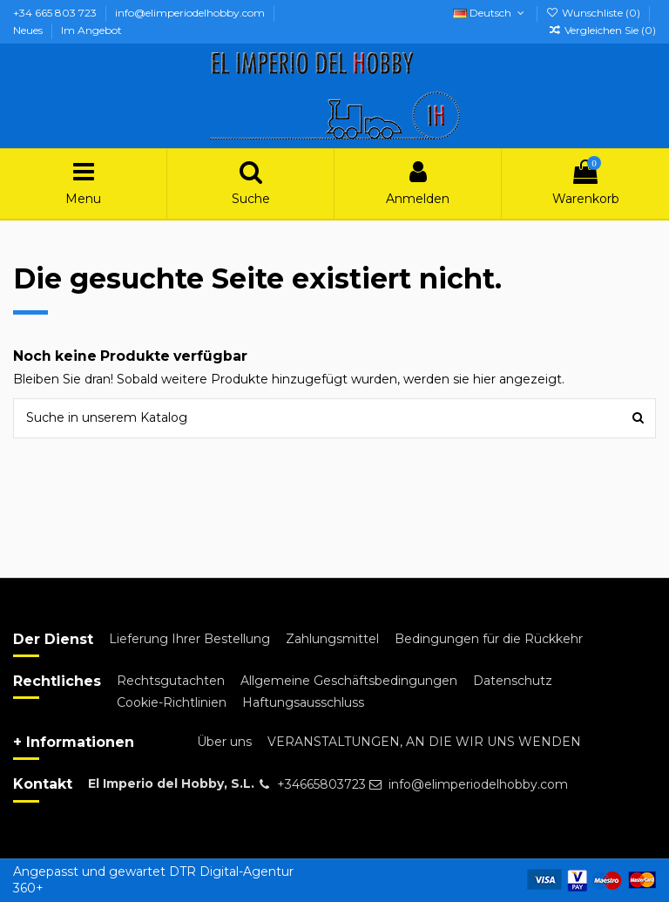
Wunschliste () (594, 12)
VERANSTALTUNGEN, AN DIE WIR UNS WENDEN (424, 741)
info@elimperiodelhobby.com (191, 12)
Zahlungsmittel (332, 639)
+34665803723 (321, 784)
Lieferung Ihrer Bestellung (189, 639)
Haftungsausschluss (303, 702)
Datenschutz (512, 680)
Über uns (224, 741)
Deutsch (490, 12)
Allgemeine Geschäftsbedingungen (348, 680)
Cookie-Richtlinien (171, 702)
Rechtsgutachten (171, 680)
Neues (29, 30)
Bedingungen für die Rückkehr (489, 639)
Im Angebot (91, 30)
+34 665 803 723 (56, 12)
